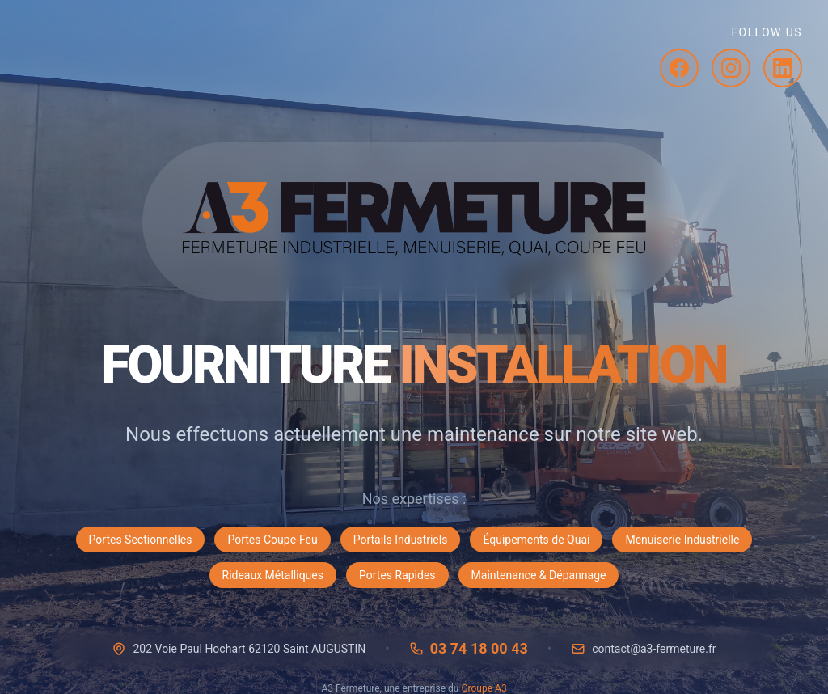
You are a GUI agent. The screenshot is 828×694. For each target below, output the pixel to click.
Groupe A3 (483, 688)
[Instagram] (731, 68)
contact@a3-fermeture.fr (654, 648)
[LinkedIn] (782, 68)
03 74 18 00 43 (479, 648)
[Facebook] (679, 68)
